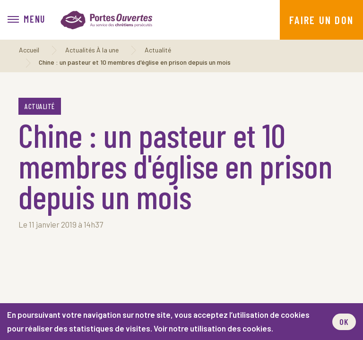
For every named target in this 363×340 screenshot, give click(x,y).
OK (344, 321)
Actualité (158, 50)
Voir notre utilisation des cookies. (213, 328)
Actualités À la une (92, 50)
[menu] (26, 20)
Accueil (29, 50)
